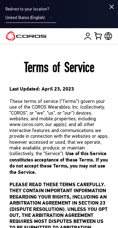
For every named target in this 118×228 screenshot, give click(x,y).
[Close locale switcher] (112, 6)
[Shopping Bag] (98, 36)
